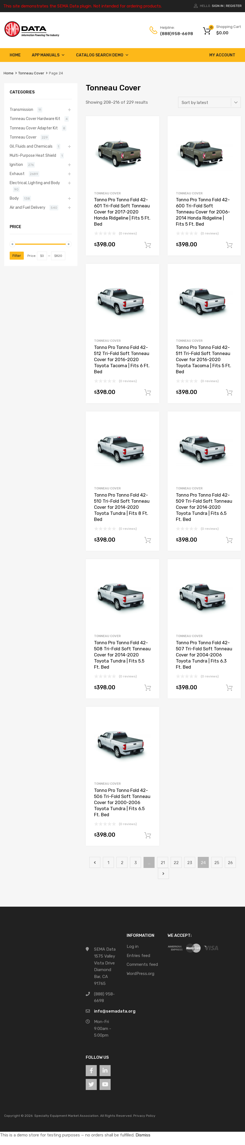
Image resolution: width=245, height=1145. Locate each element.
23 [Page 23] (189, 862)
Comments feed (142, 964)
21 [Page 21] (163, 862)
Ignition (16, 164)
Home (15, 55)
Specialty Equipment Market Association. (66, 1116)
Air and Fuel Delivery (27, 207)
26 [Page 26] (230, 862)
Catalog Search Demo (102, 55)
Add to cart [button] (147, 245)
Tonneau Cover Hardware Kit (35, 118)
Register (234, 6)
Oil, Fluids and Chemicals (31, 146)
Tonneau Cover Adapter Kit (34, 128)
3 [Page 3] (135, 862)
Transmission (21, 109)
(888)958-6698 (173, 33)
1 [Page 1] (108, 862)
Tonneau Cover (31, 73)
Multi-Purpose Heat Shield (33, 155)
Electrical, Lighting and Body (35, 183)
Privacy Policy (144, 1116)
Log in (133, 946)
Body (14, 198)
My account (222, 55)
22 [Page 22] (176, 862)
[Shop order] (209, 102)
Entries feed (138, 955)
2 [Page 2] (122, 862)
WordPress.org (140, 973)
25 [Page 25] (216, 862)
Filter (16, 256)
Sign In (217, 6)
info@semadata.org (114, 1011)
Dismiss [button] (142, 1135)
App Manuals (48, 55)
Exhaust (17, 173)
